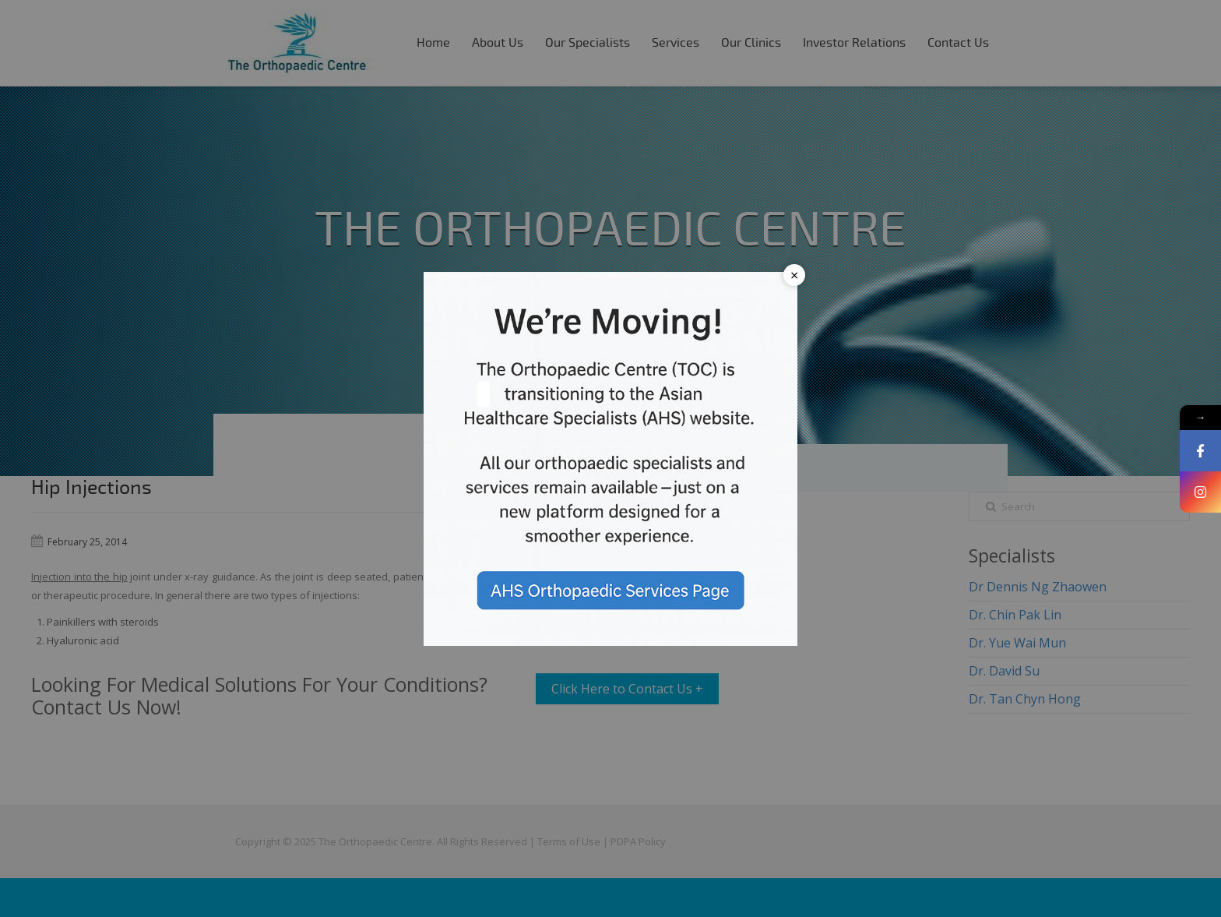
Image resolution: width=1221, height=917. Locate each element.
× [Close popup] (794, 275)
